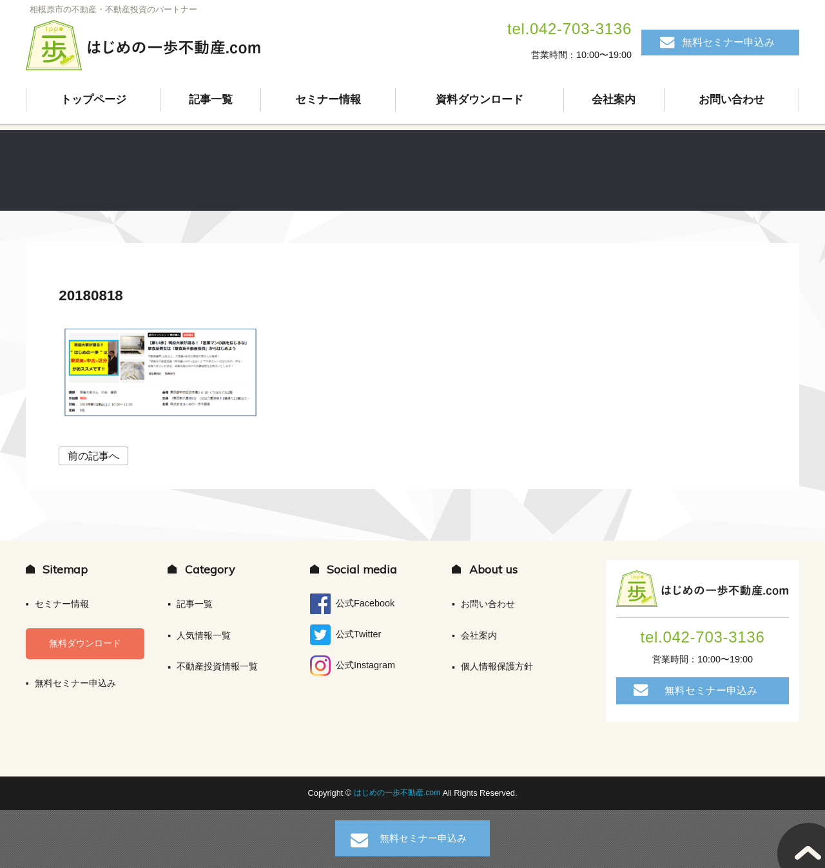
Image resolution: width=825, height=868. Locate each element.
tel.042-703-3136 (569, 28)
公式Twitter (345, 634)
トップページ (93, 99)
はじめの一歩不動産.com (398, 793)
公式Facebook (352, 603)
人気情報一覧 (204, 635)
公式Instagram (352, 665)
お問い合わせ (731, 99)
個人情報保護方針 (497, 666)
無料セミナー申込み (728, 42)
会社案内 (614, 99)
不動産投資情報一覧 (217, 666)
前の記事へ (93, 455)
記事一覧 (211, 99)
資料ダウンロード (479, 99)
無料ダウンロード (85, 643)
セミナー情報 (328, 99)
